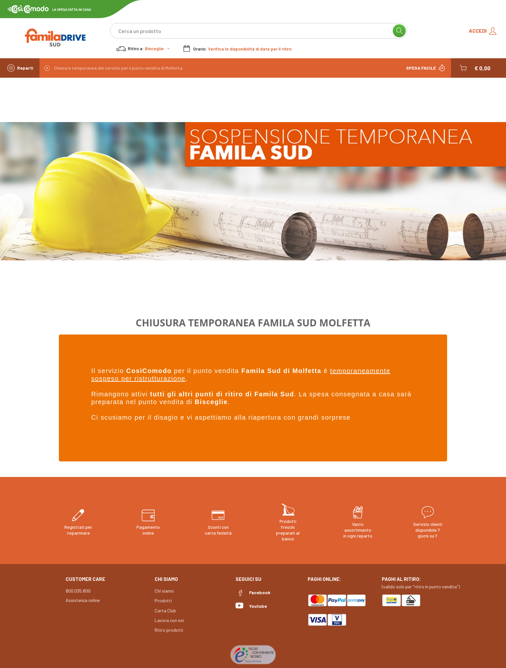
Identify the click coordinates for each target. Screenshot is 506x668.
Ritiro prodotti (169, 630)
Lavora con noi (169, 620)
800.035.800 (78, 591)
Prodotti (163, 600)
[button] (474, 68)
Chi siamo (164, 591)
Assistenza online (83, 600)
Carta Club (165, 610)
